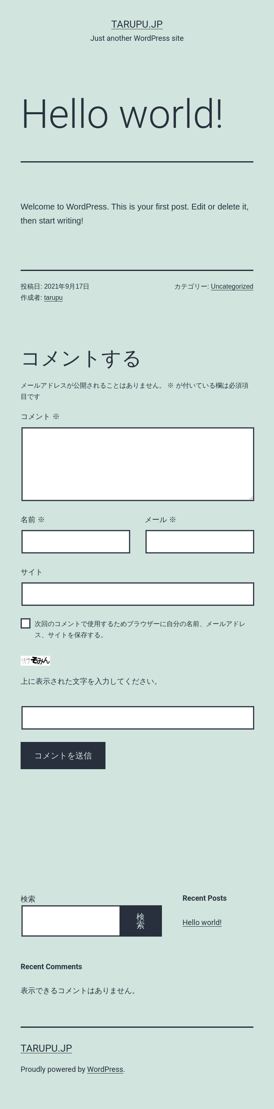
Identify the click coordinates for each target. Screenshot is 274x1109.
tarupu (53, 297)
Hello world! (202, 922)
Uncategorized (232, 286)
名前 (33, 520)
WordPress (105, 1069)
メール (160, 520)
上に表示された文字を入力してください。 (91, 681)
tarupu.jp (137, 24)
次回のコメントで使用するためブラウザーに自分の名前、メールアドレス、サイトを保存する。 (140, 629)
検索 (28, 899)
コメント (40, 416)
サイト (32, 572)
